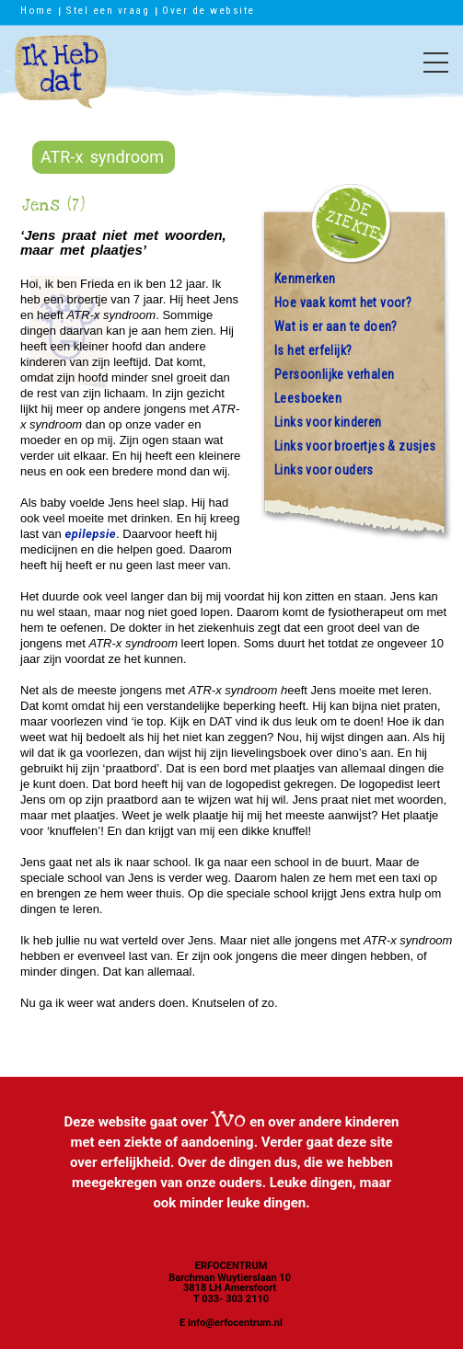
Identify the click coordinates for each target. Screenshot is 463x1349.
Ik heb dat (61, 81)
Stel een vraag (107, 10)
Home (36, 10)
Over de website (208, 10)
